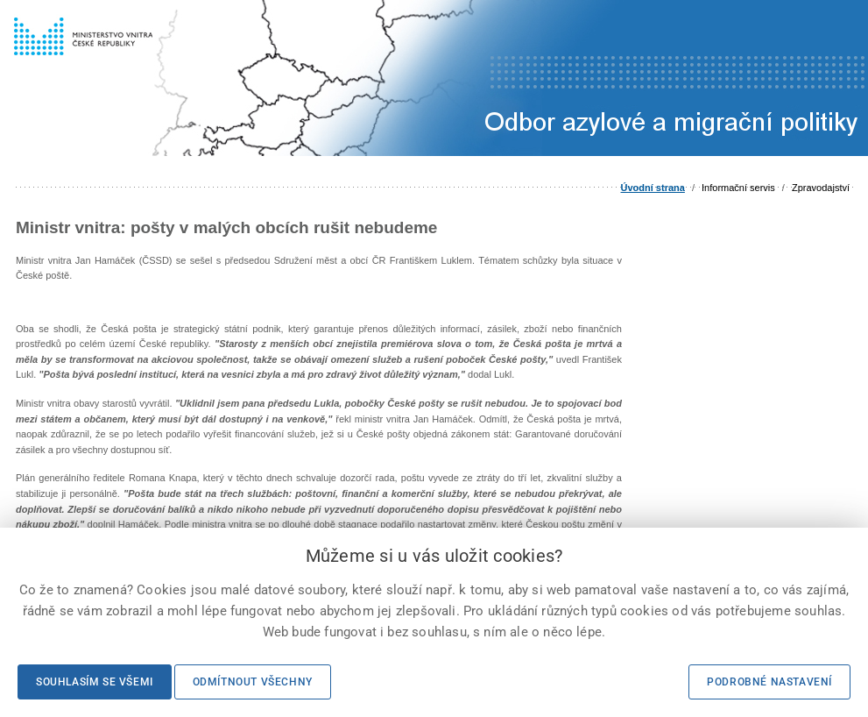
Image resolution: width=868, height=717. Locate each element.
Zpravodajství (821, 187)
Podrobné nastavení (769, 682)
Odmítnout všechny (253, 682)
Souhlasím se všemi (94, 682)
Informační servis (738, 187)
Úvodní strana (653, 187)
